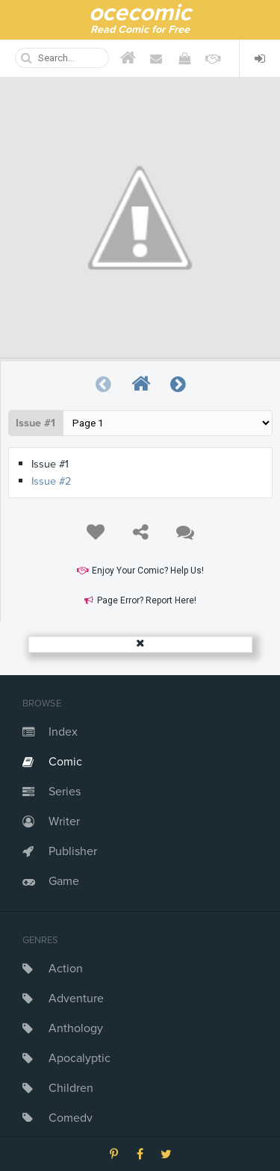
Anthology (76, 1028)
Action (66, 968)
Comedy (71, 1118)
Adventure (76, 998)
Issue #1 (35, 423)
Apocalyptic (80, 1058)
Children (71, 1088)
